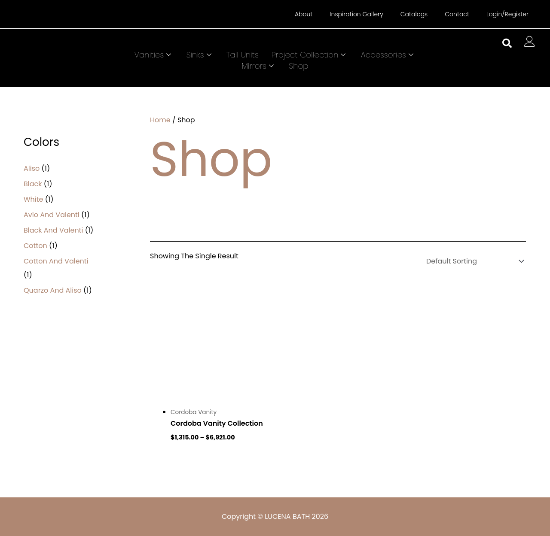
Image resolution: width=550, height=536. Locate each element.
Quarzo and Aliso (53, 290)
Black (33, 184)
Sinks (200, 54)
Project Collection (310, 54)
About (303, 14)
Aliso (32, 168)
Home (160, 120)
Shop (298, 66)
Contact (457, 14)
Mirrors (258, 66)
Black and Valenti (53, 230)
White (33, 199)
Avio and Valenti (51, 215)
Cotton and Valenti (56, 261)
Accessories (388, 54)
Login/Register (507, 14)
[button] (507, 43)
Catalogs (414, 14)
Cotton (35, 246)
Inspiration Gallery (356, 14)
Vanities (154, 54)
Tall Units (242, 54)
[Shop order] (473, 261)
